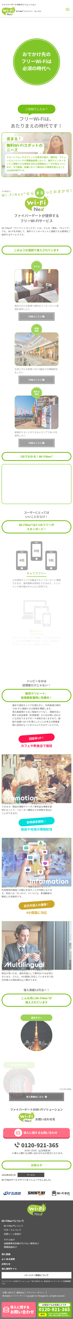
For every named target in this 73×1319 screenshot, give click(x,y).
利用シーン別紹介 (12, 1233)
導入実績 (6, 1254)
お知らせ (6, 1263)
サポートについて (12, 1229)
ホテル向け (9, 1239)
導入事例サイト (9, 1268)
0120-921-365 (40, 1145)
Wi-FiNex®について (13, 1225)
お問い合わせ (8, 1292)
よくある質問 (8, 1259)
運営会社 (20, 1292)
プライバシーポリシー (35, 1292)
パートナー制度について (36, 1275)
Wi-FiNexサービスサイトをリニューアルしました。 (27, 1179)
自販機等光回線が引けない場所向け (21, 1243)
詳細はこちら (35, 322)
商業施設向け (10, 1246)
